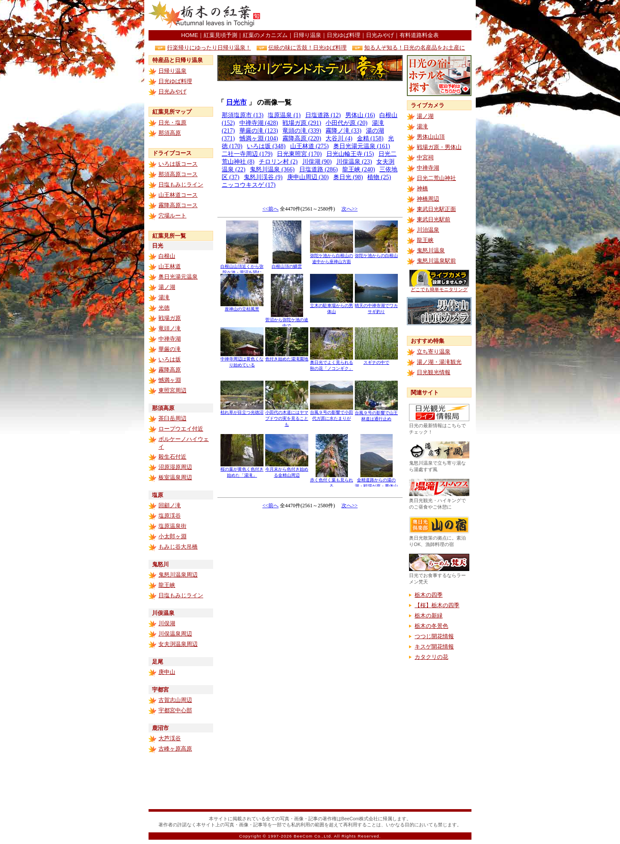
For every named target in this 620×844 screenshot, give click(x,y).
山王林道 (169, 266)
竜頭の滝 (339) (301, 130)
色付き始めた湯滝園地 (286, 356)
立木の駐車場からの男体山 (331, 306)
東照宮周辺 (172, 390)
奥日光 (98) (348, 177)
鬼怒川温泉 (431, 250)
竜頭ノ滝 (169, 328)
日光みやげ (380, 35)
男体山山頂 (431, 136)
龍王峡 (166, 585)
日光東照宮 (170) (299, 154)
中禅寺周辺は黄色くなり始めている (242, 359)
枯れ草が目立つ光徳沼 (242, 410)
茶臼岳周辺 (172, 418)
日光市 (236, 102)
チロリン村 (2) (278, 161)
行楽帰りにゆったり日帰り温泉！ (209, 47)
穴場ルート (172, 215)
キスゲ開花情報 (434, 646)
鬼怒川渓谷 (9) (263, 177)
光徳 (164, 307)
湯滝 (164, 297)
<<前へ (270, 209)
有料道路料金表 (419, 35)
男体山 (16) (360, 115)
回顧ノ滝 (169, 505)
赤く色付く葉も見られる (331, 480)
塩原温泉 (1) (284, 115)
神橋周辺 (428, 198)
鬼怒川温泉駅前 (436, 261)
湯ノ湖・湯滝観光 (439, 362)
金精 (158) (370, 138)
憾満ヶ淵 (169, 380)
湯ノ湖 (166, 287)
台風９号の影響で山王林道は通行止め (376, 413)
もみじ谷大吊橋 (178, 546)
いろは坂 (169, 359)
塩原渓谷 (169, 515)
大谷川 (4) (339, 138)
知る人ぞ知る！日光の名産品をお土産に (414, 47)
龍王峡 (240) (358, 169)
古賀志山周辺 (175, 700)
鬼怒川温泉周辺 (178, 574)
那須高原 (169, 133)
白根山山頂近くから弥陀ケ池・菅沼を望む (242, 267)
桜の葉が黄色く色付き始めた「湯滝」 (242, 470)
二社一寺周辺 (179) (247, 154)
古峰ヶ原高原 (175, 748)
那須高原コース (178, 174)
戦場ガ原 (169, 318)
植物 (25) (379, 177)
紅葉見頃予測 (220, 35)
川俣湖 (166, 623)
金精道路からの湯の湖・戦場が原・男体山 (376, 480)
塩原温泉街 (172, 526)
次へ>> (349, 209)
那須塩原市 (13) (243, 115)
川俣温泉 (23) (354, 161)
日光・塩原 (172, 122)
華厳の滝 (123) (258, 130)
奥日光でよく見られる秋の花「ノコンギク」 (331, 363)
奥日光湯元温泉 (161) (361, 146)
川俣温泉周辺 (175, 633)
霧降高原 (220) (301, 138)
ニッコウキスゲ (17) (249, 185)
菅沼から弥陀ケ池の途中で (286, 320)
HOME (189, 35)
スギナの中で (376, 360)
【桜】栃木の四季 (437, 605)
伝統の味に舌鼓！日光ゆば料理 (307, 47)
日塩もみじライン (180, 184)
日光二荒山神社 (436, 178)
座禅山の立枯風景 (242, 306)
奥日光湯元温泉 (178, 276)
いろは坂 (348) (266, 146)
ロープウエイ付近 (180, 428)
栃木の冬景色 (431, 626)
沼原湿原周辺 (175, 467)
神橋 (422, 188)
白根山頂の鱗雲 (287, 264)
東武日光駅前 (433, 219)
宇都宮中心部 (175, 710)
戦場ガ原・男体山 (439, 147)
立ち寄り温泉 (433, 351)
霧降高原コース (178, 205)
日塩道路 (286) (318, 169)
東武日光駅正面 (436, 209)
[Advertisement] (370, 15)
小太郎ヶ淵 (172, 536)
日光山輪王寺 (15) (350, 154)
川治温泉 (428, 230)
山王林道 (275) (309, 146)
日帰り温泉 (307, 35)
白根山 (166, 256)
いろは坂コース (178, 164)
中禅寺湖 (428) (258, 123)
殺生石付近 (172, 456)
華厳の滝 (169, 349)
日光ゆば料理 (343, 35)
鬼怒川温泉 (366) (272, 169)
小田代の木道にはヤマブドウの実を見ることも (286, 416)
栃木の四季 (429, 595)
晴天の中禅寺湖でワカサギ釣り (376, 306)
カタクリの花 (431, 657)
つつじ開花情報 (434, 636)
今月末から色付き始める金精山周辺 (286, 470)
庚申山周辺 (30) (308, 177)
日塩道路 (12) (323, 115)
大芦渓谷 (169, 738)
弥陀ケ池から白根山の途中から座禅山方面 (331, 256)
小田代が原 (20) (346, 123)
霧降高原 (169, 369)
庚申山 (166, 672)
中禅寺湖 (169, 338)
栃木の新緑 (429, 615)
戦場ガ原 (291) (301, 123)
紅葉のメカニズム (265, 35)
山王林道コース (178, 195)
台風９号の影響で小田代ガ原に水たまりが (331, 413)
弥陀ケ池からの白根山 (376, 253)
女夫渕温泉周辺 (178, 644)
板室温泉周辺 (175, 477)
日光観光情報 (433, 372)
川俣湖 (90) (317, 161)
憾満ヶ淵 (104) (258, 138)
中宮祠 (425, 157)
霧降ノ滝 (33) (343, 130)
